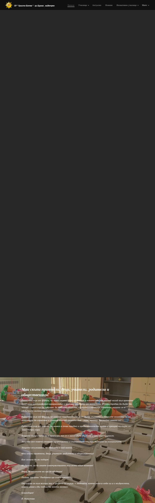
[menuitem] (71, 5)
